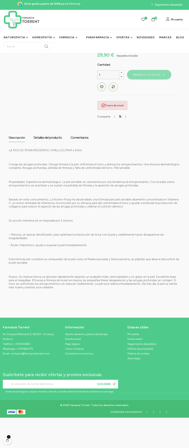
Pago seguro (72, 374)
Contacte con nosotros (79, 384)
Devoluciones (73, 369)
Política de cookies (139, 384)
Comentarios (79, 168)
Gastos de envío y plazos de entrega (86, 364)
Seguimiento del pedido (169, 4)
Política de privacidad (140, 379)
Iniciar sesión (135, 369)
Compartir (114, 147)
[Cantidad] (108, 105)
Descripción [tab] (17, 168)
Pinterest (125, 147)
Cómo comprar (74, 379)
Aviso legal (134, 388)
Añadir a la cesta (147, 105)
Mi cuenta (133, 364)
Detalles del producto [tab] (48, 168)
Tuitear (120, 147)
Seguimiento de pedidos (142, 374)
